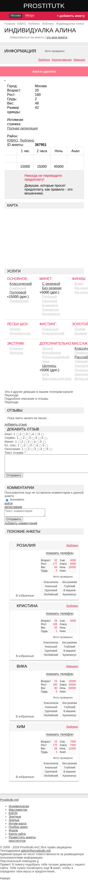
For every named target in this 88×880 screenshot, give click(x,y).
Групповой (18, 292)
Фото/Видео (51, 353)
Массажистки (18, 809)
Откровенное (20, 333)
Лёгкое (15, 329)
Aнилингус (50, 309)
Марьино (79, 59)
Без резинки (51, 288)
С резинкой (51, 284)
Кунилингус (51, 314)
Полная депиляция (22, 128)
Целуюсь (49, 366)
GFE (45, 374)
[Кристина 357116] (25, 634)
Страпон (16, 348)
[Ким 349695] (25, 755)
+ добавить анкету (71, 15)
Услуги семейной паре (55, 359)
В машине (50, 305)
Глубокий (49, 297)
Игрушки (16, 353)
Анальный (18, 288)
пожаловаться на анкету (27, 37)
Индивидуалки (19, 806)
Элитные (15, 816)
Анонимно (17, 499)
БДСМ (13, 813)
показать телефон (59, 553)
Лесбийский (19, 301)
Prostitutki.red (52, 6)
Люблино (44, 59)
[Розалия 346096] (25, 573)
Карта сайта (17, 834)
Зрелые (14, 820)
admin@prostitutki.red (36, 850)
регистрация (13, 507)
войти (9, 503)
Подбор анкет (18, 827)
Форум (13, 830)
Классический (21, 284)
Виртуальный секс (57, 379)
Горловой (49, 301)
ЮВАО (12, 140)
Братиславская (62, 59)
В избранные (25, 595)
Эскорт (47, 348)
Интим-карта (17, 823)
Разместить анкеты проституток (22, 839)
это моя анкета (56, 37)
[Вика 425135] (25, 694)
